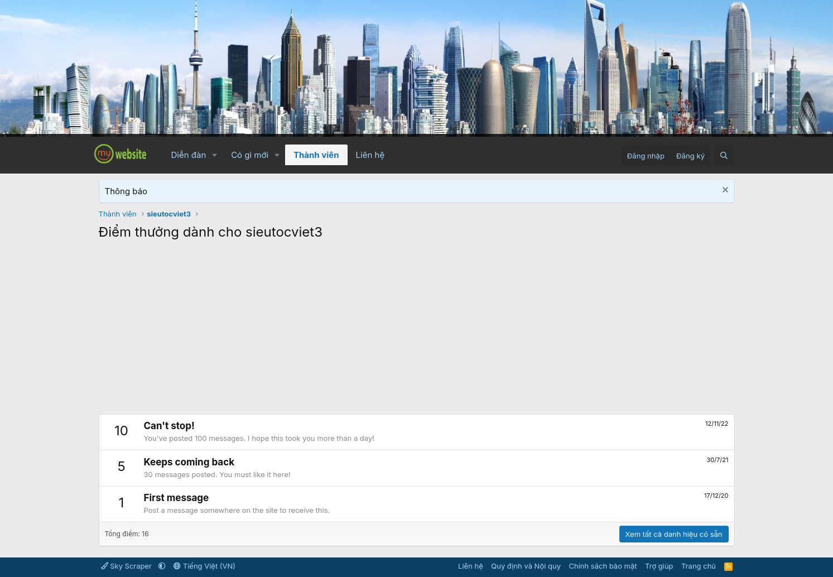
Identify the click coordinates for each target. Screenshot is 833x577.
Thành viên (316, 155)
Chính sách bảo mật (603, 565)
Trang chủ (698, 565)
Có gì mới (249, 155)
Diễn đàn (188, 155)
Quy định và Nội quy (526, 565)
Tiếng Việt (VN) (204, 565)
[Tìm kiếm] (724, 155)
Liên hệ (370, 155)
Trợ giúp (659, 565)
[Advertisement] (417, 330)
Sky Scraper (127, 565)
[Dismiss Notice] (724, 191)
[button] (215, 155)
